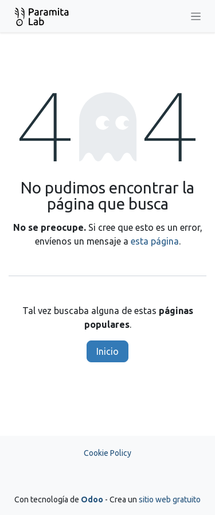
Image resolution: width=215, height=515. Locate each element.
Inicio (107, 351)
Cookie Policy (107, 453)
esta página (155, 241)
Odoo (93, 499)
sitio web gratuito (170, 499)
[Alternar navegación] (195, 16)
